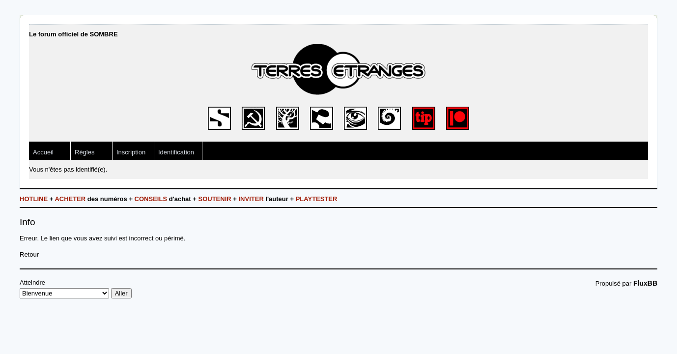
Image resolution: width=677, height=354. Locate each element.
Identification (176, 152)
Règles (84, 152)
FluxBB (645, 283)
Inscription (130, 152)
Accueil (43, 152)
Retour (29, 254)
